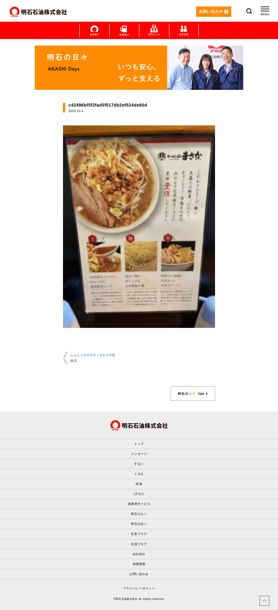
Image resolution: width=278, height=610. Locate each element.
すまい (139, 463)
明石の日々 (139, 524)
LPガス (139, 494)
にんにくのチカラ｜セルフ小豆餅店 (93, 357)
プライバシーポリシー (139, 588)
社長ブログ (139, 534)
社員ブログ (139, 544)
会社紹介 (139, 554)
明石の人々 (139, 514)
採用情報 (139, 564)
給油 (139, 483)
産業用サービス (139, 504)
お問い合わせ (139, 574)
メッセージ (139, 453)
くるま (139, 473)
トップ (139, 444)
